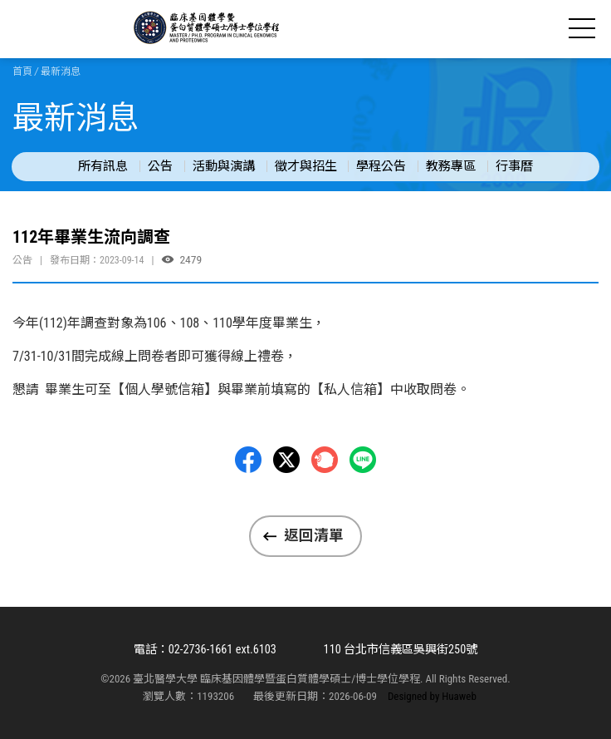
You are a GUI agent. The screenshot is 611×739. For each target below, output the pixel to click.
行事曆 (514, 166)
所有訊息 (103, 166)
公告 (160, 166)
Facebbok (248, 459)
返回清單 (314, 535)
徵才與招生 (306, 166)
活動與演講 (224, 166)
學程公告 (381, 166)
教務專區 (451, 166)
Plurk (324, 459)
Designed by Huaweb (432, 696)
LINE (362, 459)
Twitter (286, 459)
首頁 (22, 71)
